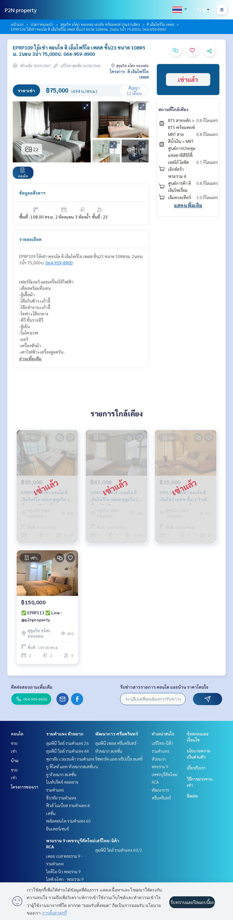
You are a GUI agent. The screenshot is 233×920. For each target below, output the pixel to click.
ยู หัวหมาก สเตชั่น (61, 774)
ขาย (14, 743)
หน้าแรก (17, 24)
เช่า (14, 751)
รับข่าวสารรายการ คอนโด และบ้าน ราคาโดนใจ (164, 687)
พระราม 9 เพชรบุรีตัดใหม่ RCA (164, 774)
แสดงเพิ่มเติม (188, 205)
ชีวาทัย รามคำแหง (61, 797)
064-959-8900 (59, 262)
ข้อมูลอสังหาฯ (32, 192)
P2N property (21, 9)
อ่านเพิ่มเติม (30, 358)
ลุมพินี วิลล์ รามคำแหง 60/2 (118, 850)
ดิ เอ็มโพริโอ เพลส (160, 24)
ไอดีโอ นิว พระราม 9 (63, 871)
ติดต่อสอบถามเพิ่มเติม (31, 687)
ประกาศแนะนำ (42, 24)
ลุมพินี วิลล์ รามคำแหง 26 (67, 743)
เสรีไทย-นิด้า (107, 840)
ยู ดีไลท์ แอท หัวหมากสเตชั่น (70, 766)
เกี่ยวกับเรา (196, 767)
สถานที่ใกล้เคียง (173, 109)
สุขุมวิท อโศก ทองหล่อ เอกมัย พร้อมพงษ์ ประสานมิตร (100, 24)
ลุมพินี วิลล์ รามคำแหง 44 (67, 751)
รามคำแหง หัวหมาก (64, 733)
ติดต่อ (192, 796)
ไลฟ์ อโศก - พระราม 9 (65, 879)
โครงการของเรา (24, 786)
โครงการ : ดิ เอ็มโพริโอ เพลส (129, 74)
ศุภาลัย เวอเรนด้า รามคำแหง (70, 759)
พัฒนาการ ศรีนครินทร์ (116, 733)
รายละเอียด (30, 239)
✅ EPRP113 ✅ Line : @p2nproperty (41, 616)
